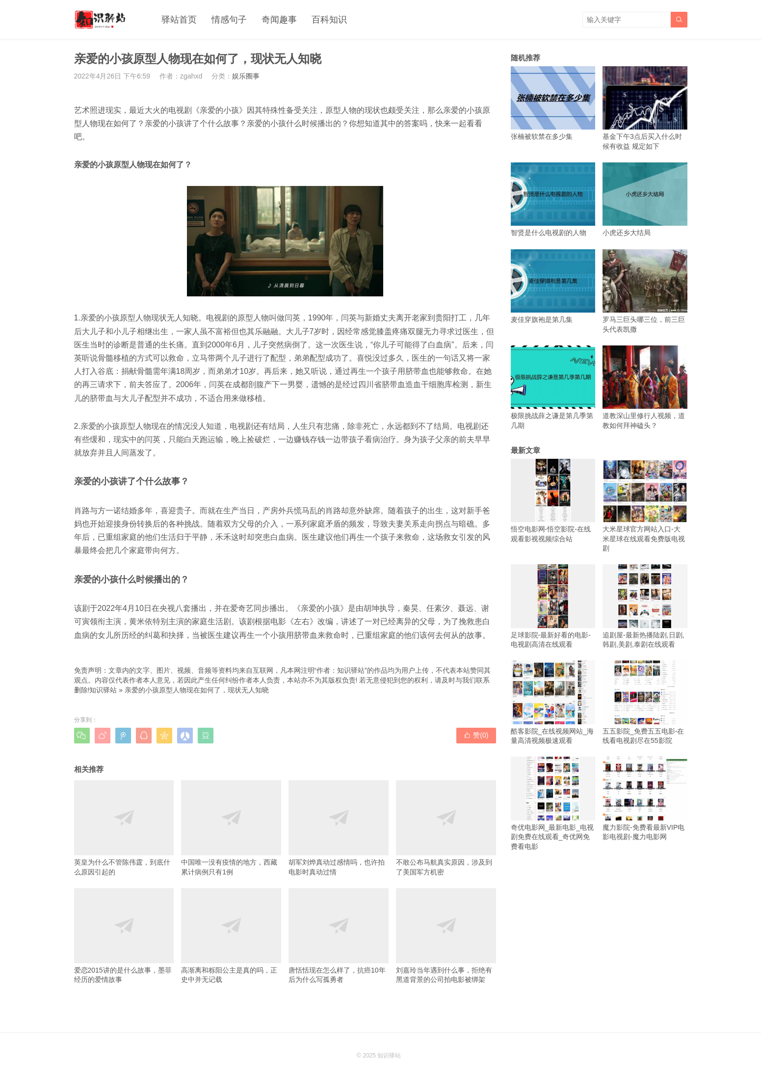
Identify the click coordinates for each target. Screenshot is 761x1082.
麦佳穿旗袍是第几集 (553, 286)
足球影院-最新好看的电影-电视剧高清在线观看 (553, 606)
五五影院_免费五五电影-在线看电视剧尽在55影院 (645, 702)
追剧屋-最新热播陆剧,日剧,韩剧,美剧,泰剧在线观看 (645, 606)
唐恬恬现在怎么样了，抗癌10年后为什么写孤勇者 (339, 935)
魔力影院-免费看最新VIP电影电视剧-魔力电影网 (645, 799)
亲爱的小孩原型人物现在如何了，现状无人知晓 (197, 690)
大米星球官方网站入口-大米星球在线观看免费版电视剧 (645, 506)
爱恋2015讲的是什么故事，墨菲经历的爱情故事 (124, 935)
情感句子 (229, 20)
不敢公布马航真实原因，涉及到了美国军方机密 (446, 827)
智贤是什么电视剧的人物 (553, 199)
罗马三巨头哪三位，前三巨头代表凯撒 (645, 291)
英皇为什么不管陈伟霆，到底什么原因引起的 (124, 827)
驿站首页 (179, 20)
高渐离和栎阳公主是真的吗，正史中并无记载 (231, 935)
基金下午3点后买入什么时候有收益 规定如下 (645, 108)
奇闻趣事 (279, 20)
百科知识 (329, 20)
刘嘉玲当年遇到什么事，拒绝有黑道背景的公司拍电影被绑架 (446, 935)
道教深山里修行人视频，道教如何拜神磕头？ (645, 387)
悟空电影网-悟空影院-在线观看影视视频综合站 (553, 501)
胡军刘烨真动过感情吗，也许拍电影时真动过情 (339, 827)
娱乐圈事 (246, 76)
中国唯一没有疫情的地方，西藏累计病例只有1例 (231, 827)
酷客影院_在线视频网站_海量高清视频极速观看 (553, 702)
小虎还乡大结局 (645, 199)
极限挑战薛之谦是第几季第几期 (553, 387)
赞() (476, 735)
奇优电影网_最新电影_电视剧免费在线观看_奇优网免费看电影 (553, 803)
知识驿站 (103, 690)
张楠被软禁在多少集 (553, 103)
